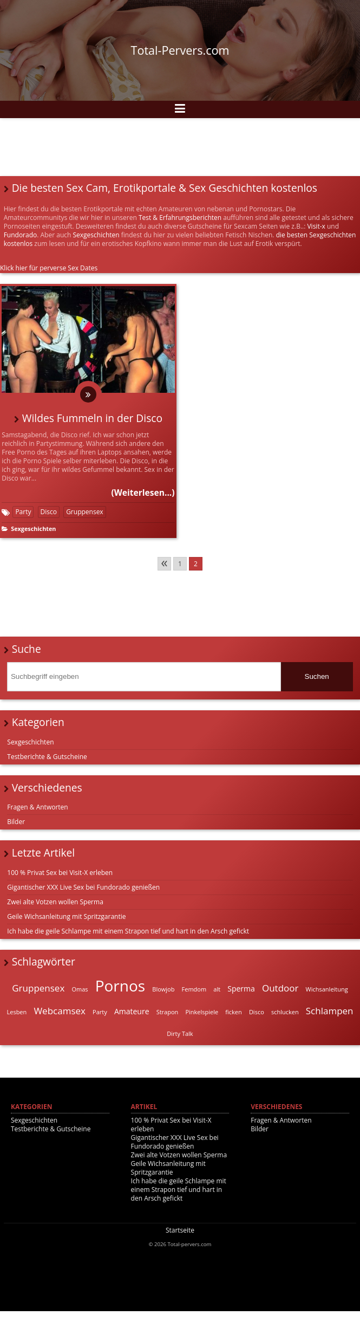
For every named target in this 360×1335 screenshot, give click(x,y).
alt (216, 989)
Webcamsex (60, 1011)
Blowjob (163, 989)
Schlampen (330, 1011)
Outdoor (280, 988)
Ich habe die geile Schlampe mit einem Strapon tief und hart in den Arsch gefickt (128, 931)
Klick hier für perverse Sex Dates (48, 268)
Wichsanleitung (327, 989)
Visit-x (316, 226)
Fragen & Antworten (37, 807)
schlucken (285, 1012)
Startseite (180, 1230)
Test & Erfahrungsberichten (180, 217)
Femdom (194, 989)
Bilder (16, 821)
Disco (49, 511)
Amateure (131, 1011)
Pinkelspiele (201, 1012)
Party (23, 511)
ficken (233, 1012)
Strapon (167, 1012)
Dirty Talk (180, 1033)
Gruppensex (84, 511)
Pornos (120, 985)
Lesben (16, 1012)
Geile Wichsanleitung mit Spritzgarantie (66, 916)
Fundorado (20, 234)
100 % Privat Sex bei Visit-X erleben (60, 872)
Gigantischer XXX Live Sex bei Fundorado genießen (83, 887)
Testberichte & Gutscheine (47, 756)
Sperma (241, 988)
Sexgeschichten (96, 234)
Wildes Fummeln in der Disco (92, 418)
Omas (79, 989)
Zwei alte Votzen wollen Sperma (55, 901)
